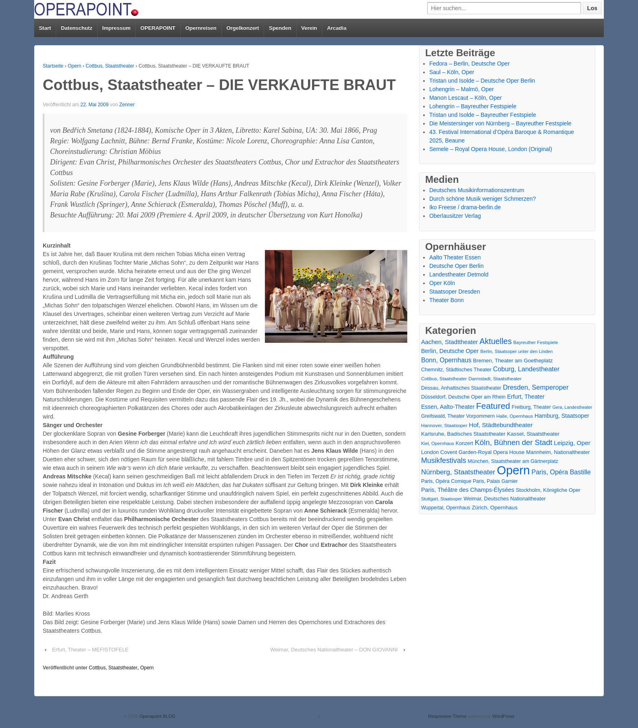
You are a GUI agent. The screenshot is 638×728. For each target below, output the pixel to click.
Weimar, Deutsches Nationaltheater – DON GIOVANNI (334, 650)
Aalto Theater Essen (455, 257)
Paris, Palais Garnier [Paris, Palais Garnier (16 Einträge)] (495, 481)
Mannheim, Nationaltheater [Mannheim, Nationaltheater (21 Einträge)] (558, 452)
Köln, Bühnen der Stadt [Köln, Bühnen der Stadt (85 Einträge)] (514, 442)
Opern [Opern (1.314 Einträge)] (513, 470)
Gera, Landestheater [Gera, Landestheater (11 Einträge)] (572, 407)
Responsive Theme (447, 716)
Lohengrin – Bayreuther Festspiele (472, 106)
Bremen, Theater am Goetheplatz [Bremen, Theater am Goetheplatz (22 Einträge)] (513, 360)
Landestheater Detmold (459, 274)
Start (45, 28)
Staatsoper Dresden (454, 291)
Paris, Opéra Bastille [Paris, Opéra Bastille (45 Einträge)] (561, 472)
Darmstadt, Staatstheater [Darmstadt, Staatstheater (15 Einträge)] (495, 378)
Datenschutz (76, 28)
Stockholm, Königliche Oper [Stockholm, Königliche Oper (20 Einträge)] (548, 490)
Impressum (116, 28)
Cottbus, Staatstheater (109, 66)
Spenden (280, 28)
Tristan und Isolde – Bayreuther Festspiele (482, 115)
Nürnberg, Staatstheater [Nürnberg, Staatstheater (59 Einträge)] (458, 472)
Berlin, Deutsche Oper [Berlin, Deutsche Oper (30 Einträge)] (450, 351)
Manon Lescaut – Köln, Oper (465, 97)
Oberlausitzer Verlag (455, 216)
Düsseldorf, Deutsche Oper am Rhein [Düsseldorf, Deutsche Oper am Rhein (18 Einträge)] (463, 397)
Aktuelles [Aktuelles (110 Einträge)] (495, 341)
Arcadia (337, 28)
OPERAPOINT (157, 28)
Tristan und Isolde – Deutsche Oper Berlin (482, 80)
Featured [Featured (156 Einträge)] (493, 405)
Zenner (127, 104)
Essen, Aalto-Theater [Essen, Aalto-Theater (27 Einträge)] (447, 406)
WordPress (503, 716)
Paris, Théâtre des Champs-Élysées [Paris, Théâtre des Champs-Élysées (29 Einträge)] (467, 490)
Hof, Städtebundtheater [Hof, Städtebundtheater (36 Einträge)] (501, 424)
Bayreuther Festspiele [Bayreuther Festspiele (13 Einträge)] (535, 342)
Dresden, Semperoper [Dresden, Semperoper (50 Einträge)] (536, 387)
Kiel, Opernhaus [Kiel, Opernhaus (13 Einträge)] (437, 443)
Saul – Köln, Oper (451, 72)
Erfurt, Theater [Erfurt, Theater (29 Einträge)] (525, 396)
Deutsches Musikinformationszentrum (476, 190)
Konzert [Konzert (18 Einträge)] (464, 443)
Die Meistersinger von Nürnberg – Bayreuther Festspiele (500, 123)
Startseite (53, 66)
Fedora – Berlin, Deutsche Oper (469, 63)
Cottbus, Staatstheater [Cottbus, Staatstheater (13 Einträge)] (444, 378)
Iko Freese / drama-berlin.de (465, 207)
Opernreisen (200, 28)
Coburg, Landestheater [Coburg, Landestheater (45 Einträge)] (526, 369)
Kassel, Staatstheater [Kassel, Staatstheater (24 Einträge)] (533, 434)
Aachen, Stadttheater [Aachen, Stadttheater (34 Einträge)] (449, 342)
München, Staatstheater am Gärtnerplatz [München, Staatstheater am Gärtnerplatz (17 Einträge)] (513, 461)
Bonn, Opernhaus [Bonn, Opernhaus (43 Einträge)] (446, 360)
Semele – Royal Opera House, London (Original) (490, 149)
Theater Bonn (446, 300)
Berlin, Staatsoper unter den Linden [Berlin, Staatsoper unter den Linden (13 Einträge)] (517, 351)
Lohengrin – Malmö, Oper (461, 89)
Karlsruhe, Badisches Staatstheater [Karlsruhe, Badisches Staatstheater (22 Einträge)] (463, 434)
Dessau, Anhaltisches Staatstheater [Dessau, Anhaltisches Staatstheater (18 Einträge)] (461, 388)
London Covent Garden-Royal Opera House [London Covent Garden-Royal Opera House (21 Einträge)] (472, 452)
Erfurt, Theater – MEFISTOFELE (90, 650)
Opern (74, 66)
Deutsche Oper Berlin (456, 266)
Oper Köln (442, 283)
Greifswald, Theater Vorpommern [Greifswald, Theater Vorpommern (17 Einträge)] (458, 416)
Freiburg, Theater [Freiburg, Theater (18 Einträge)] (531, 407)
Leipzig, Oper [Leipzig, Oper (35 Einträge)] (572, 442)
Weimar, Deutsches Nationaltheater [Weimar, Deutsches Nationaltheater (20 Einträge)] (504, 499)
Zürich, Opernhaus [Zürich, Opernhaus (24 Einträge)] (494, 507)
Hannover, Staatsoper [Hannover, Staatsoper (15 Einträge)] (444, 425)
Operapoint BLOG (156, 716)
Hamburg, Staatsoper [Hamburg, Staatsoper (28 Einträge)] (562, 415)
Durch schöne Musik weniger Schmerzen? (482, 198)
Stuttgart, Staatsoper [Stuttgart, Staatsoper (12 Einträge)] (441, 498)
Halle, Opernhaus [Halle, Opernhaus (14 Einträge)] (514, 416)
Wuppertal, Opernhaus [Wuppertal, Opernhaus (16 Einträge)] (445, 508)
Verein (309, 28)
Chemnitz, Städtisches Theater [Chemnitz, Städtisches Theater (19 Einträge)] (456, 370)
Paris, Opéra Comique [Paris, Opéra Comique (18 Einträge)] (446, 481)
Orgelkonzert (242, 28)
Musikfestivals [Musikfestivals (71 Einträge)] (443, 460)
